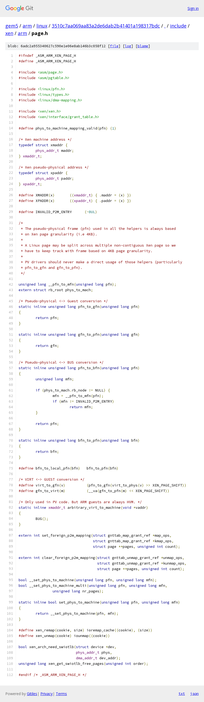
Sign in (193, 8)
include (178, 26)
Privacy (46, 693)
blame (143, 46)
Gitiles (32, 693)
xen (9, 33)
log (128, 46)
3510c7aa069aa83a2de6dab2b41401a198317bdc (106, 26)
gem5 (11, 26)
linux (41, 26)
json (194, 693)
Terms (61, 693)
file (114, 46)
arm (27, 26)
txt (181, 693)
